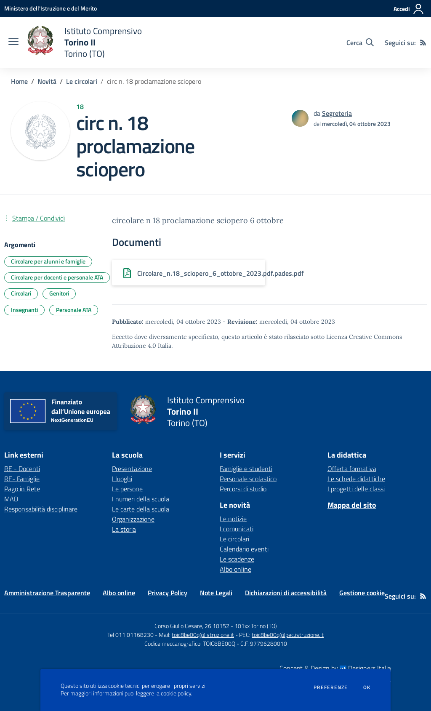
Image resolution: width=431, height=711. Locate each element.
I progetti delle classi (356, 489)
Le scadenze (237, 559)
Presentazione (132, 468)
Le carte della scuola (140, 509)
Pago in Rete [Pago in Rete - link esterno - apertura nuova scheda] (22, 489)
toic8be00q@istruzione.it (203, 634)
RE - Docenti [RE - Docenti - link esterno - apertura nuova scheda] (22, 468)
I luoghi (122, 479)
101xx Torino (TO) (255, 625)
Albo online (235, 569)
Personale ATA (73, 309)
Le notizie (233, 519)
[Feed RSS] (423, 42)
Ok (367, 687)
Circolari (21, 293)
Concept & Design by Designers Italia (335, 668)
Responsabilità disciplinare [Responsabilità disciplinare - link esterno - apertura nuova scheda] (40, 509)
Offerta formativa (351, 468)
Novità (46, 81)
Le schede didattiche (356, 479)
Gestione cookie (362, 593)
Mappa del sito (351, 505)
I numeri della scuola (140, 499)
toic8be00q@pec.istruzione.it (288, 634)
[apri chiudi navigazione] (13, 42)
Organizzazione (133, 519)
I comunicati (236, 529)
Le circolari (81, 81)
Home (19, 81)
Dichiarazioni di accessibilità (286, 593)
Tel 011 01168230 (130, 634)
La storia (124, 529)
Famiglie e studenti (246, 468)
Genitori (59, 293)
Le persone (127, 489)
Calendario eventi (244, 549)
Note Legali (216, 593)
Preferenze (331, 687)
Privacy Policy (167, 593)
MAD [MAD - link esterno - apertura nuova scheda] (11, 499)
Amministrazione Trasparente (47, 593)
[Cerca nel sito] (360, 42)
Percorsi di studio (243, 489)
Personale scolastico (248, 479)
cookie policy (176, 693)
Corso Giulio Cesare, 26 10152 (191, 625)
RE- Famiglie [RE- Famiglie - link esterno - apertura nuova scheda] (22, 479)
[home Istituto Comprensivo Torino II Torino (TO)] (84, 42)
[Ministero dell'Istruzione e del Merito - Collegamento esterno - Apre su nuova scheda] (50, 8)
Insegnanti (24, 309)
